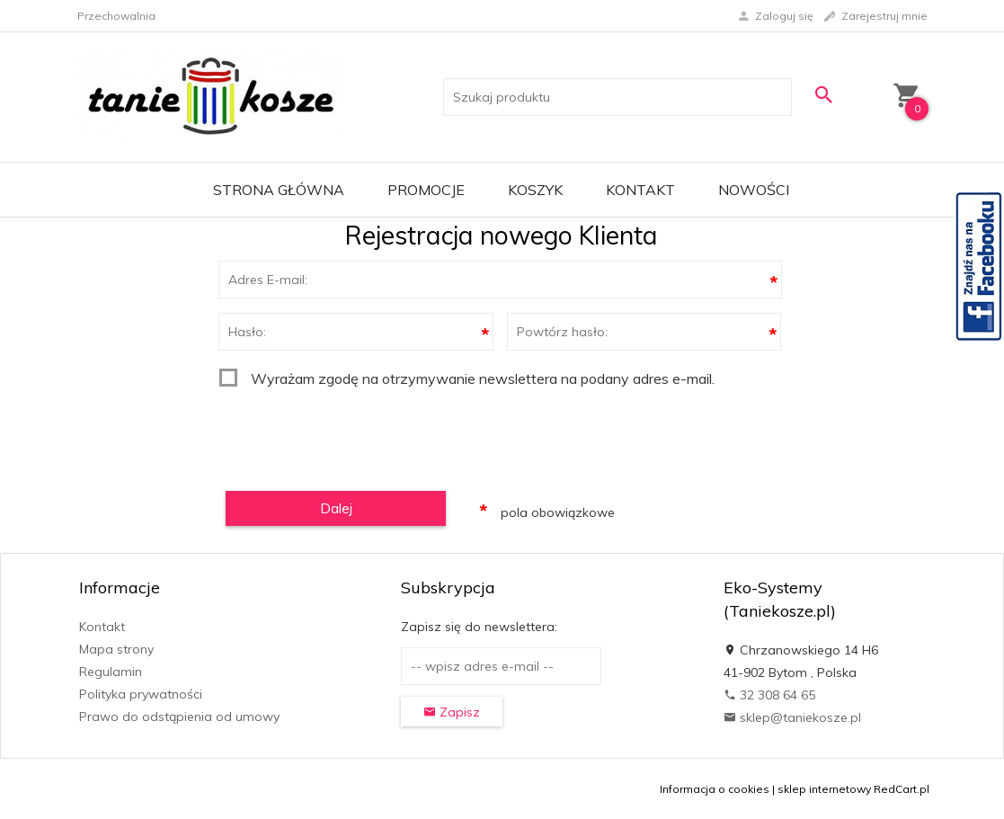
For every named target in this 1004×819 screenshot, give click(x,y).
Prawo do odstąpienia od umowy (179, 716)
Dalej (336, 508)
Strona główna (278, 190)
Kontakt (640, 190)
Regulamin (110, 671)
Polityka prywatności (140, 694)
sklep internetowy (824, 789)
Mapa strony (116, 649)
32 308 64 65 (769, 695)
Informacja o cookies (714, 789)
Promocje (426, 190)
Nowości (753, 190)
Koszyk (535, 190)
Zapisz (451, 712)
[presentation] (356, 433)
